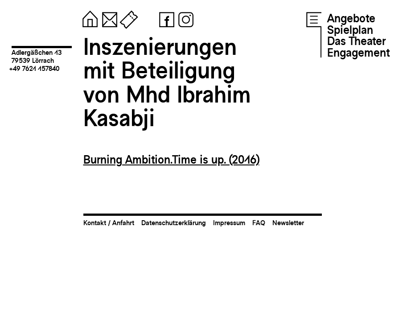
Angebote (351, 18)
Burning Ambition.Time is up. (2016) (171, 159)
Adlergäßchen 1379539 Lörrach (37, 56)
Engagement (358, 52)
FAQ (258, 222)
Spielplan (350, 30)
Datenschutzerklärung (173, 222)
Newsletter (288, 222)
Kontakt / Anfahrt (108, 222)
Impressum (229, 222)
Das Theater (356, 41)
